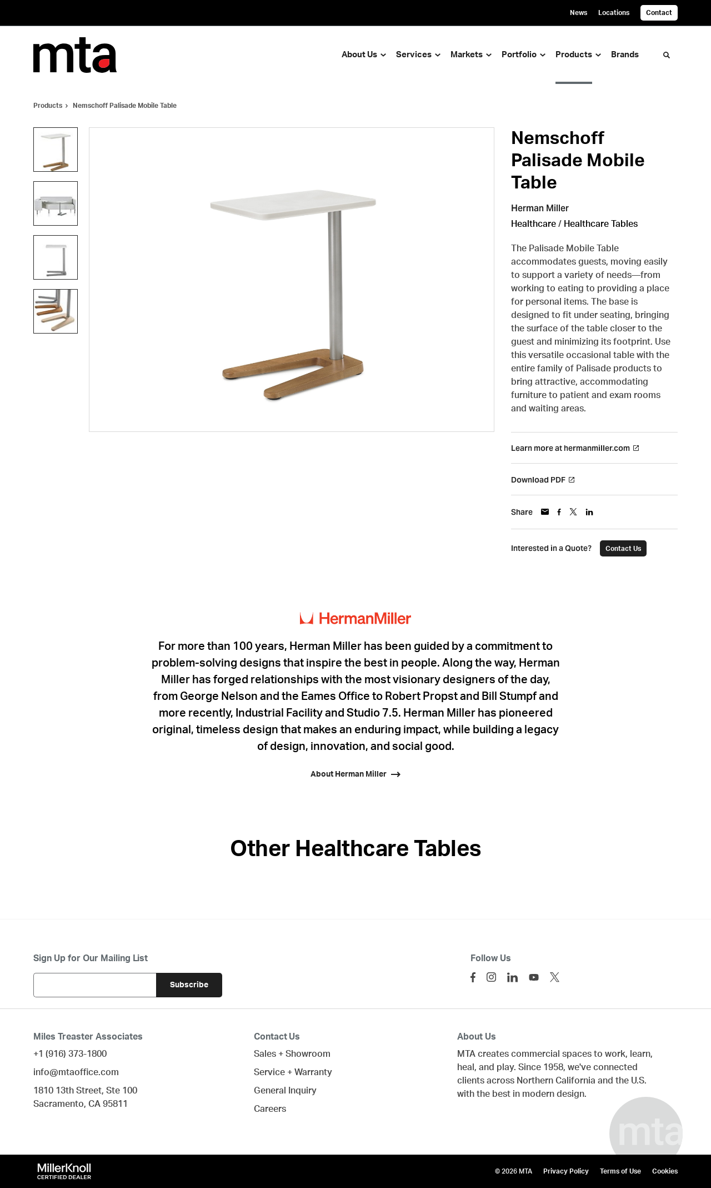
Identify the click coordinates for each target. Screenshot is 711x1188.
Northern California (556, 1080)
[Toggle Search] (666, 55)
